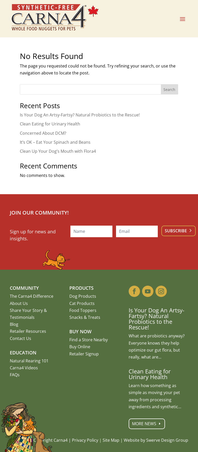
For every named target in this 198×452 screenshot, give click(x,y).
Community (24, 288)
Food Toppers (82, 310)
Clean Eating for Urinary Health (50, 124)
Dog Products (82, 296)
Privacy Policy (85, 440)
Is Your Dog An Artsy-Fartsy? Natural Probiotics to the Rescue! (80, 115)
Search (169, 89)
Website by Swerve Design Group (156, 440)
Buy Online (79, 346)
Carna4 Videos (24, 368)
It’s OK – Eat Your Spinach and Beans (55, 142)
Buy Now (80, 331)
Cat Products (82, 303)
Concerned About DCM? (43, 133)
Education (23, 352)
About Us (19, 303)
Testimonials (22, 317)
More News (150, 423)
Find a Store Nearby (88, 340)
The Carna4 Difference (31, 296)
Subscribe (176, 231)
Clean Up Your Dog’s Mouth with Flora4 (58, 151)
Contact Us (20, 338)
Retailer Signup (84, 354)
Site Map (111, 440)
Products (81, 288)
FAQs (15, 375)
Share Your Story (26, 310)
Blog (14, 324)
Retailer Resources (28, 331)
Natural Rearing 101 (29, 361)
